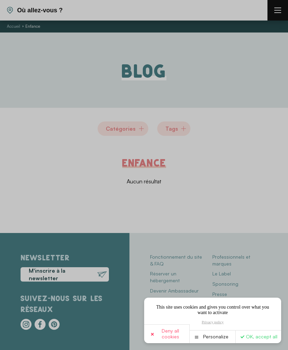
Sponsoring (225, 284)
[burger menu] (277, 10)
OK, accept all (261, 336)
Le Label (221, 273)
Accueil (13, 26)
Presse (219, 294)
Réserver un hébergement (165, 277)
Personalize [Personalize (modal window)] (215, 336)
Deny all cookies (170, 333)
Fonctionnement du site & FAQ (176, 260)
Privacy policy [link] (213, 322)
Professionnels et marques (231, 260)
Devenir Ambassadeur (174, 291)
